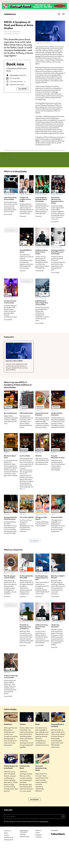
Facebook (38, 847)
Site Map (22, 845)
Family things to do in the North (11, 778)
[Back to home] (10, 14)
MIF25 (37, 141)
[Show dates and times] (17, 81)
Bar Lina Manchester (10, 424)
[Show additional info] (17, 85)
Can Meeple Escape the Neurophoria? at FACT (41, 588)
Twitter (37, 843)
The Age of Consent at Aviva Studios (10, 312)
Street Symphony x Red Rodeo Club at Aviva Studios (41, 210)
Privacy (6, 846)
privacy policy (44, 832)
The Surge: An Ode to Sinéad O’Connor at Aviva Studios (58, 262)
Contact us (7, 841)
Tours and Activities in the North (41, 779)
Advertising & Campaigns (24, 842)
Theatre (23, 735)
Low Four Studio (25, 466)
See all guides (34, 810)
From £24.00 (22, 89)
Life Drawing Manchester (55, 636)
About (6, 844)
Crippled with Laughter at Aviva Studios (25, 210)
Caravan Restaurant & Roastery (41, 425)
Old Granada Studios (26, 424)
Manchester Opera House (10, 467)
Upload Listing (24, 847)
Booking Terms (8, 850)
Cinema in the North (25, 778)
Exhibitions (8, 735)
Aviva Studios (14, 75)
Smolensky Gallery (57, 528)
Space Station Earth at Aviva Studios (10, 209)
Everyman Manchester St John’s (58, 467)
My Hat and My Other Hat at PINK (26, 587)
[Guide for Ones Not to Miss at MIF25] (19, 367)
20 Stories (38, 466)
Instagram (38, 845)
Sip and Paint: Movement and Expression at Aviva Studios (57, 211)
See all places (34, 551)
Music (37, 735)
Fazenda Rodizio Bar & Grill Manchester (10, 529)
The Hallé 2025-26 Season (25, 262)
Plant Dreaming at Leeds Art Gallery (9, 587)
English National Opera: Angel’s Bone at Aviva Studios (41, 313)
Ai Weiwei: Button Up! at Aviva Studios (11, 687)
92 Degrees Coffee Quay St (41, 529)
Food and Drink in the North (57, 736)
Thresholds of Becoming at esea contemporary (25, 637)
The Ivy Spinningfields (27, 528)
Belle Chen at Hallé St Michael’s (58, 587)
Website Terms (8, 848)
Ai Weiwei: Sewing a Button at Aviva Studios (41, 262)
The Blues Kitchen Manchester (56, 425)
